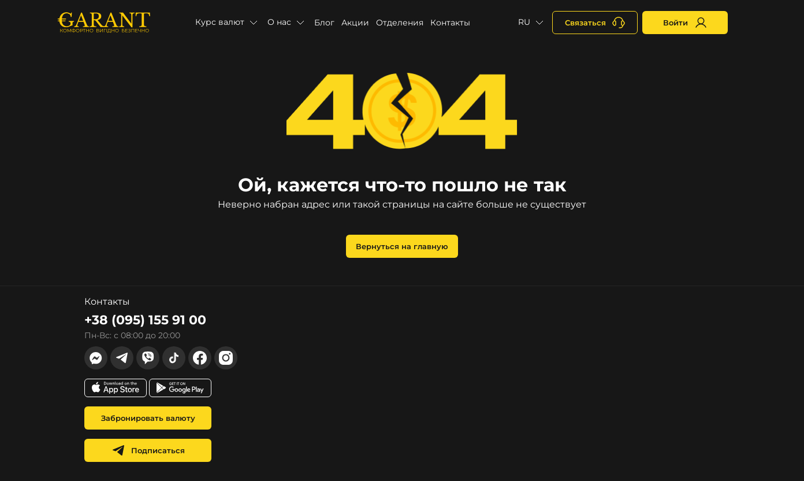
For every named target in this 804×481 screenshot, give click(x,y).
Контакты (450, 22)
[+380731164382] (595, 23)
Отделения (399, 22)
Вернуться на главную (402, 246)
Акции (355, 22)
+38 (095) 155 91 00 (145, 320)
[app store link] (115, 388)
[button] (228, 22)
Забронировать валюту (148, 418)
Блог (324, 22)
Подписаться (148, 450)
